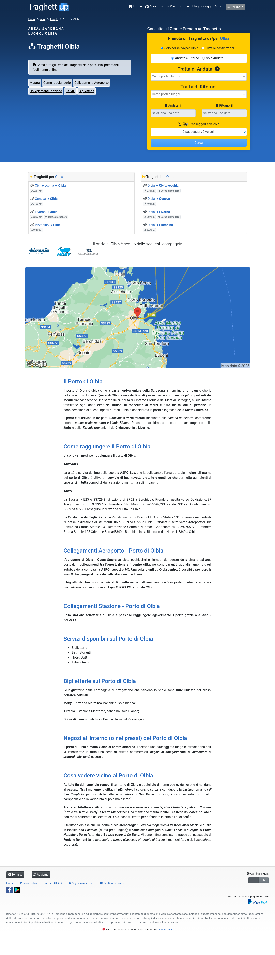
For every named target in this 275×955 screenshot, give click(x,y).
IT (253, 880)
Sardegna (53, 29)
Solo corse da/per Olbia (181, 48)
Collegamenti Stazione (46, 91)
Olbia (51, 33)
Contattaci (165, 929)
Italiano (234, 7)
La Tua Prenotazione (174, 6)
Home (135, 6)
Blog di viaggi (201, 6)
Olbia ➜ (162, 185)
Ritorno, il (224, 105)
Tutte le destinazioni (219, 48)
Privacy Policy (28, 883)
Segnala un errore (80, 883)
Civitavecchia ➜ (50, 185)
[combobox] (199, 77)
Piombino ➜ (47, 225)
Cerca (198, 143)
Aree (150, 6)
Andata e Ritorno (187, 58)
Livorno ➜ (46, 212)
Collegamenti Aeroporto (91, 83)
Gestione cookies (112, 883)
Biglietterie (86, 91)
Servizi (70, 91)
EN (263, 880)
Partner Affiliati (53, 883)
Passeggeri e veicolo (198, 124)
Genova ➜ (46, 199)
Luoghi (54, 19)
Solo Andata (215, 58)
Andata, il (173, 105)
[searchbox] (198, 76)
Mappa (35, 83)
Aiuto (218, 6)
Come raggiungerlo (57, 83)
